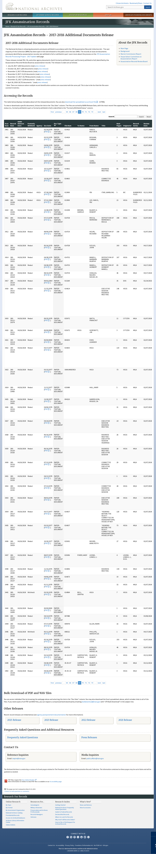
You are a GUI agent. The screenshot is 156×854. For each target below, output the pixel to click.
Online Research (13, 802)
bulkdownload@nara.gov (91, 702)
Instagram (74, 837)
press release (40, 66)
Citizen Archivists (122, 3)
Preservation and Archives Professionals (39, 811)
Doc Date (47, 126)
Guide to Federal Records (63, 812)
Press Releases (89, 737)
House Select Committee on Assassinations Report (131, 58)
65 (67, 112)
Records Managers (37, 814)
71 (86, 112)
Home (7, 26)
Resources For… (37, 802)
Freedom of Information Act (84, 845)
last (103, 112)
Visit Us (108, 15)
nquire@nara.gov (19, 758)
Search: (111, 116)
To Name (80, 126)
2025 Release (14, 720)
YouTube (81, 837)
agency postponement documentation (51, 715)
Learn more (136, 850)
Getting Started (60, 805)
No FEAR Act (98, 845)
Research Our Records (17, 15)
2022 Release (88, 720)
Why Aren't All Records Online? (65, 820)
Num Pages (119, 124)
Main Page (124, 48)
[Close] (153, 834)
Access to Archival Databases (15, 818)
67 (73, 112)
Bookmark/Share (136, 3)
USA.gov (105, 845)
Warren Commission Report (131, 54)
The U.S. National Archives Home (34, 6)
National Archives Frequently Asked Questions (64, 808)
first (52, 112)
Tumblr (78, 837)
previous (58, 112)
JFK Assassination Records (36, 26)
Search (148, 7)
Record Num (13, 124)
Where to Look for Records (64, 817)
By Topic (8, 805)
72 (89, 112)
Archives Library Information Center (15, 821)
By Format (9, 808)
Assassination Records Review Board (134, 61)
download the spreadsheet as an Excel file (80, 102)
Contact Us (147, 3)
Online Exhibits (10, 825)
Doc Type (57, 124)
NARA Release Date (21, 124)
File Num (68, 126)
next (99, 112)
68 (76, 112)
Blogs (85, 837)
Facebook (67, 837)
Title (103, 126)
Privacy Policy (69, 845)
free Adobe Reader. (29, 780)
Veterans (33, 817)
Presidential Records (13, 815)
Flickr (88, 837)
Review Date (146, 124)
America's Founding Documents (138, 15)
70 (83, 112)
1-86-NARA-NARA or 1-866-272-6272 (78, 851)
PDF (46, 132)
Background (125, 51)
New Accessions (85, 808)
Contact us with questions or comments (16, 791)
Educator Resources (78, 15)
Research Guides (62, 802)
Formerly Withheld (31, 124)
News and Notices (86, 805)
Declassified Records (62, 814)
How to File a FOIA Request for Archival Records (65, 823)
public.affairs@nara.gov (95, 758)
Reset (149, 117)
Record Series (136, 124)
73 (92, 112)
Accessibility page (56, 782)
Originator (127, 126)
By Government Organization (15, 810)
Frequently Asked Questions (22, 737)
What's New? (85, 802)
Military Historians (36, 808)
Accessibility (60, 845)
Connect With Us (78, 834)
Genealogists (35, 805)
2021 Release (125, 720)
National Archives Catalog (14, 813)
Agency (39, 126)
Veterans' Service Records (47, 15)
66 (70, 112)
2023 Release (51, 720)
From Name (94, 126)
